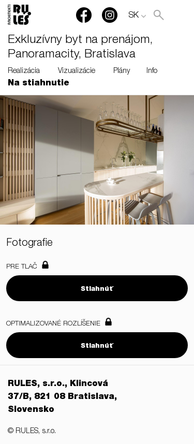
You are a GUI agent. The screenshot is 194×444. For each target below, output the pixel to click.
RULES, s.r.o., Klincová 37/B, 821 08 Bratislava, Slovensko (62, 397)
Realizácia (24, 71)
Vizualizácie (76, 71)
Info (151, 71)
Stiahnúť (97, 289)
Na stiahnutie (38, 83)
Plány (121, 71)
